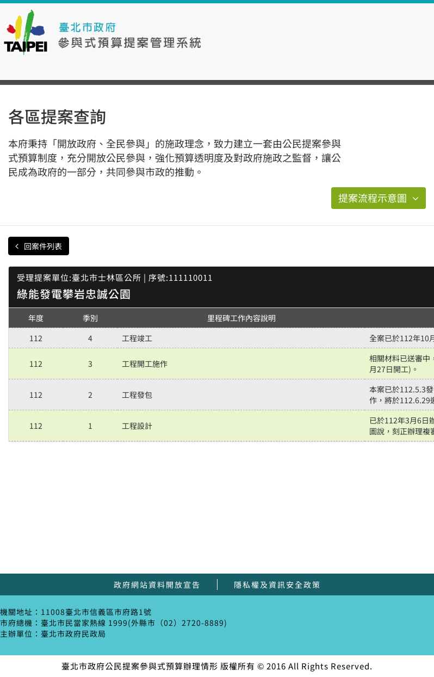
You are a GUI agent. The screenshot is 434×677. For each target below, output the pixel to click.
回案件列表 (38, 246)
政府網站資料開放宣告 (157, 584)
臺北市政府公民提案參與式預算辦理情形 (102, 32)
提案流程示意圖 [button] (378, 197)
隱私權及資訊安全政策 (277, 584)
